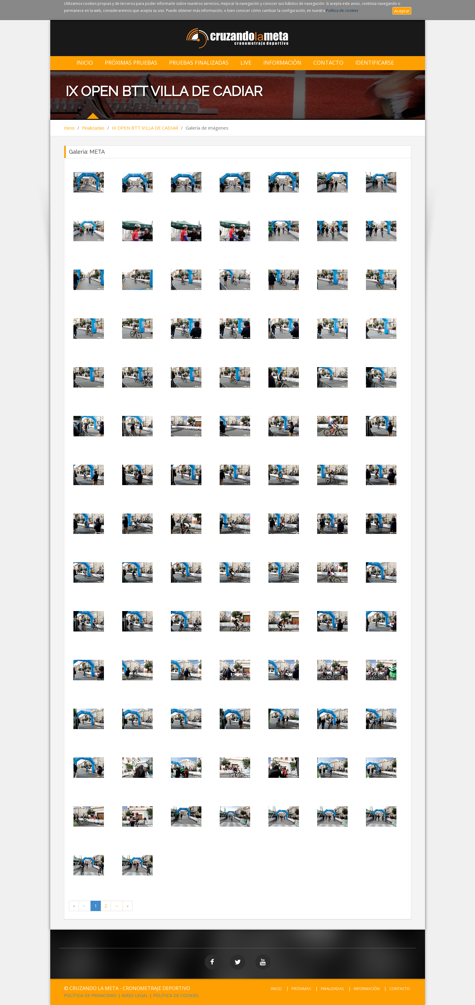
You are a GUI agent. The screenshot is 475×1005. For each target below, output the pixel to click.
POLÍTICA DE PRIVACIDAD (90, 995)
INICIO (276, 988)
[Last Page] (127, 906)
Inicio (84, 62)
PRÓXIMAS (301, 988)
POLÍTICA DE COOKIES (176, 995)
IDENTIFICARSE (374, 62)
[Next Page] (117, 906)
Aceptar (401, 11)
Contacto (328, 62)
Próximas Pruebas (131, 62)
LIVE (245, 62)
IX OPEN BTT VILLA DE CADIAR (145, 128)
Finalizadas (93, 128)
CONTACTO (399, 988)
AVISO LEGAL (135, 995)
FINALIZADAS (332, 988)
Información (282, 62)
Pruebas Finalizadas (199, 62)
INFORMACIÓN (367, 988)
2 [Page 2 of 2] (106, 906)
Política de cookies (342, 10)
